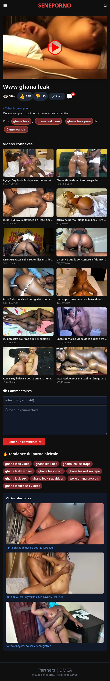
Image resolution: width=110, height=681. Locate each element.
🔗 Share (57, 96)
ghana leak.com (48, 121)
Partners (47, 670)
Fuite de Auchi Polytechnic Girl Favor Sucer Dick (34, 597)
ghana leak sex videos (48, 478)
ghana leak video (17, 464)
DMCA (65, 670)
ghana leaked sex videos (22, 486)
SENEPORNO (54, 5)
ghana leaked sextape (84, 471)
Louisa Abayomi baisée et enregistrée (28, 646)
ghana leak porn (79, 121)
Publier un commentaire (24, 442)
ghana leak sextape (77, 464)
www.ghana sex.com (84, 478)
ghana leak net (46, 464)
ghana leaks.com (50, 471)
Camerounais (16, 129)
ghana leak (21, 121)
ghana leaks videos (18, 471)
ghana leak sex (15, 478)
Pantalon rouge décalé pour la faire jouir (30, 547)
